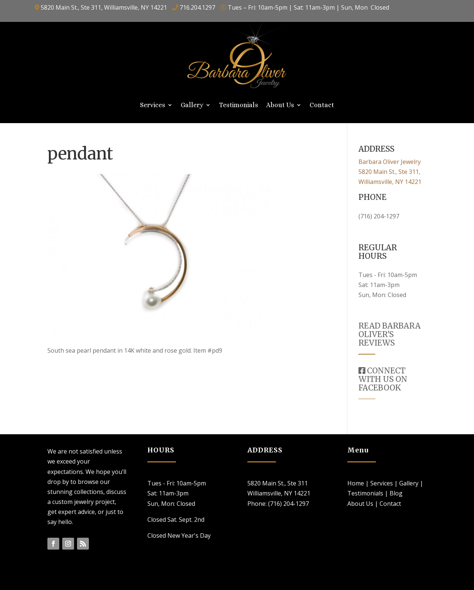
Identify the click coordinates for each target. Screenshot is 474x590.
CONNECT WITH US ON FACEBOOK (382, 379)
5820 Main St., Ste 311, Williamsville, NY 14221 (104, 7)
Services (152, 105)
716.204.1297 (197, 7)
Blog (396, 493)
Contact (322, 105)
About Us (280, 105)
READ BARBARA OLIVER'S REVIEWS (389, 334)
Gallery (192, 105)
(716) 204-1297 (378, 216)
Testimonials (238, 105)
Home (355, 483)
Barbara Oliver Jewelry (389, 162)
